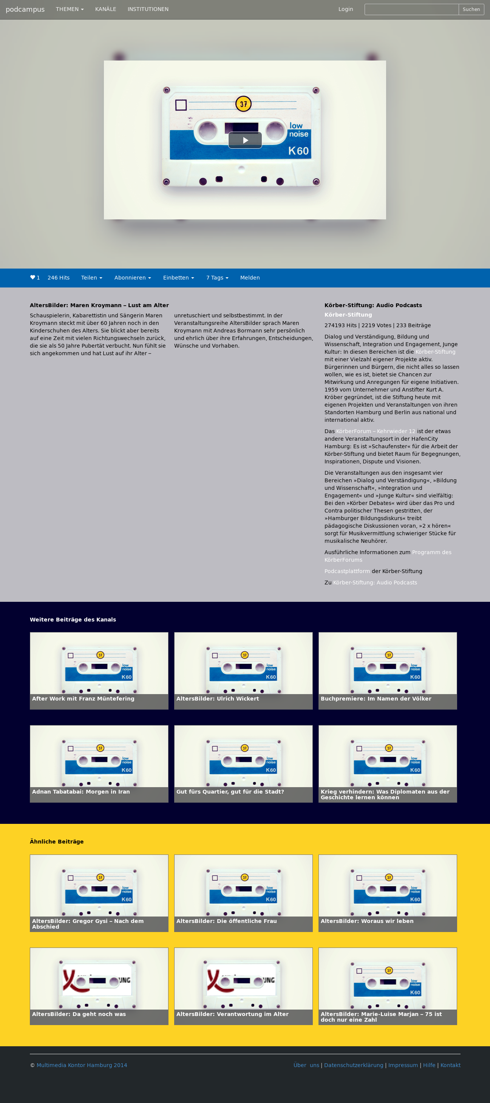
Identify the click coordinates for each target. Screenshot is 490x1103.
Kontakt (451, 1065)
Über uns (306, 1065)
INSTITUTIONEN (148, 9)
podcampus (25, 9)
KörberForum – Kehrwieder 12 (376, 431)
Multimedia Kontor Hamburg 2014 (82, 1065)
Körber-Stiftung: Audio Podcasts (375, 582)
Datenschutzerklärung (353, 1065)
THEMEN (70, 9)
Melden (250, 278)
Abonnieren (132, 278)
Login (346, 9)
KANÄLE (105, 9)
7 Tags (217, 278)
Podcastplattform (347, 571)
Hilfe (429, 1065)
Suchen (471, 9)
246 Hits (59, 278)
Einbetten (178, 278)
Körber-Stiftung (348, 315)
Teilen (91, 278)
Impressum (403, 1065)
